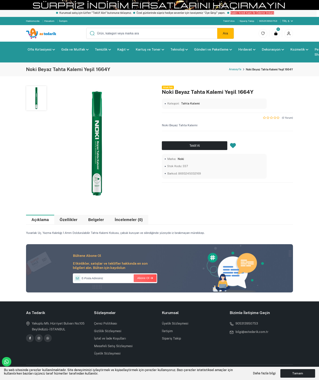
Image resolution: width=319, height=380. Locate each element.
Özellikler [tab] (69, 220)
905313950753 (268, 21)
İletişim (63, 21)
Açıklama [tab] (40, 220)
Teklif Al (194, 145)
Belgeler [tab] (96, 220)
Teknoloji (179, 49)
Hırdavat (246, 49)
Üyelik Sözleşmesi (107, 353)
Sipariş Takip (247, 21)
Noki (181, 159)
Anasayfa (235, 69)
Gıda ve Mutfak (75, 49)
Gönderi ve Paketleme (213, 49)
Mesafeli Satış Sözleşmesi (113, 346)
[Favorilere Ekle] (233, 146)
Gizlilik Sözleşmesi (107, 331)
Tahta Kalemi (190, 103)
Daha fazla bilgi (264, 373)
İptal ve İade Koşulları (110, 338)
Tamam (297, 373)
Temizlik (103, 49)
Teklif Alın (229, 21)
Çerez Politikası (105, 323)
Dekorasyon (273, 49)
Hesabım (49, 21)
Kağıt (123, 49)
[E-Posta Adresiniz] (115, 278)
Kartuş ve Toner (150, 49)
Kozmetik (299, 49)
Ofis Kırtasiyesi (41, 49)
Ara (225, 33)
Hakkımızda (32, 21)
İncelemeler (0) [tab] (129, 220)
